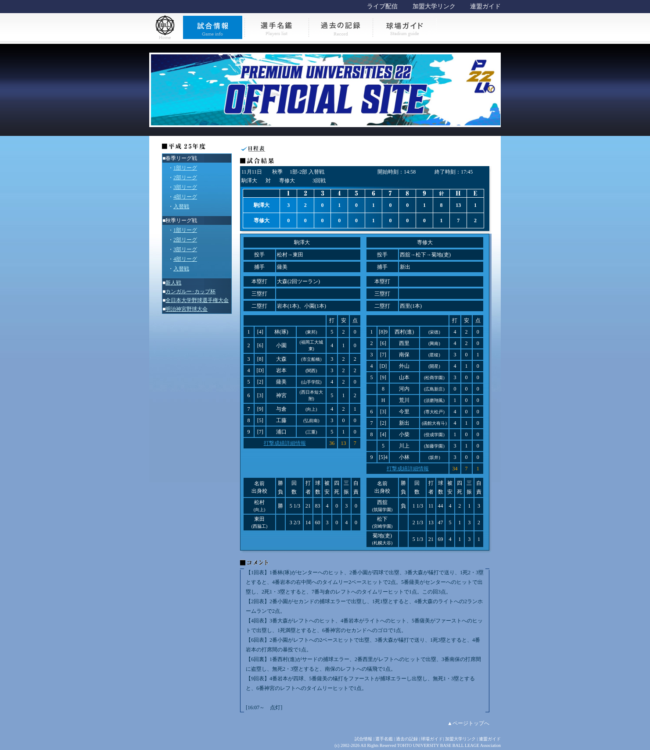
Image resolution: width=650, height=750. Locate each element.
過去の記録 (407, 738)
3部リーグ (185, 187)
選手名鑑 (384, 738)
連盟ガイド (485, 6)
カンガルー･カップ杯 (190, 291)
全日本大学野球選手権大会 (197, 300)
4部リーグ (185, 197)
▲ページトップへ (468, 723)
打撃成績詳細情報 (285, 443)
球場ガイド (432, 738)
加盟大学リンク (434, 6)
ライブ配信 (382, 6)
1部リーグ (185, 168)
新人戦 (173, 283)
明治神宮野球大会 (186, 309)
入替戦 (181, 206)
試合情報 (363, 738)
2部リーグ (185, 177)
